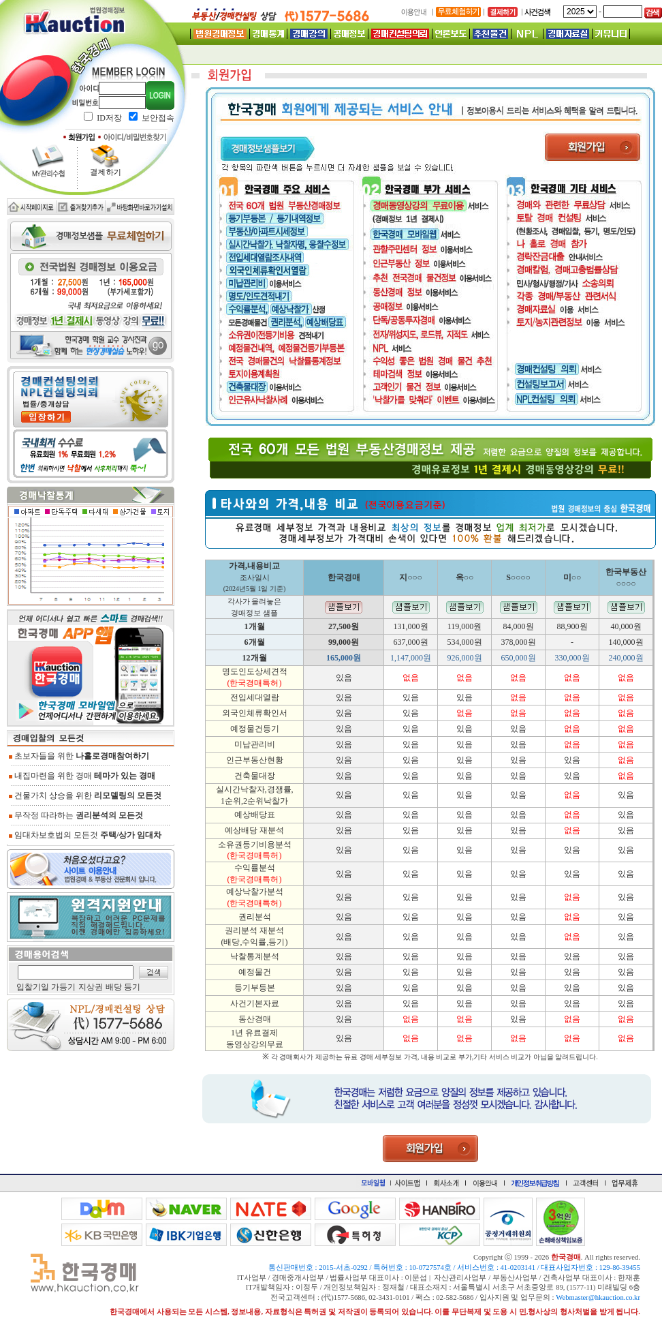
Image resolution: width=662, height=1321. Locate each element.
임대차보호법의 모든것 (85, 835)
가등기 (63, 987)
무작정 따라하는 (76, 815)
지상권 (90, 987)
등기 (132, 987)
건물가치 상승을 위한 (85, 795)
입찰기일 (32, 987)
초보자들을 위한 (79, 756)
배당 (114, 987)
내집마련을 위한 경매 (82, 775)
